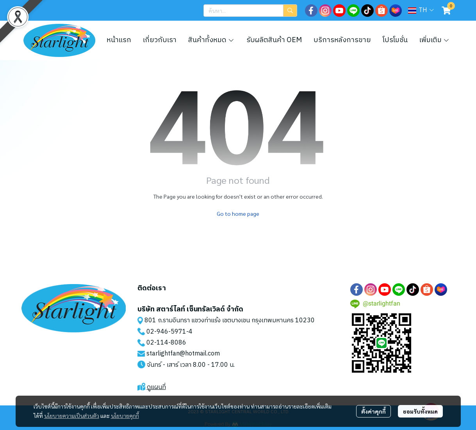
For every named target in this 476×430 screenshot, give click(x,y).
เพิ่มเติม (434, 40)
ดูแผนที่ (156, 387)
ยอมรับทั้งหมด (420, 411)
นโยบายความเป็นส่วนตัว (71, 415)
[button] (250, 10)
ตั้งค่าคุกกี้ (373, 411)
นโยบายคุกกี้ (125, 415)
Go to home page (238, 213)
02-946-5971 (166, 332)
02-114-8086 (166, 343)
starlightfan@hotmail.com (183, 353)
